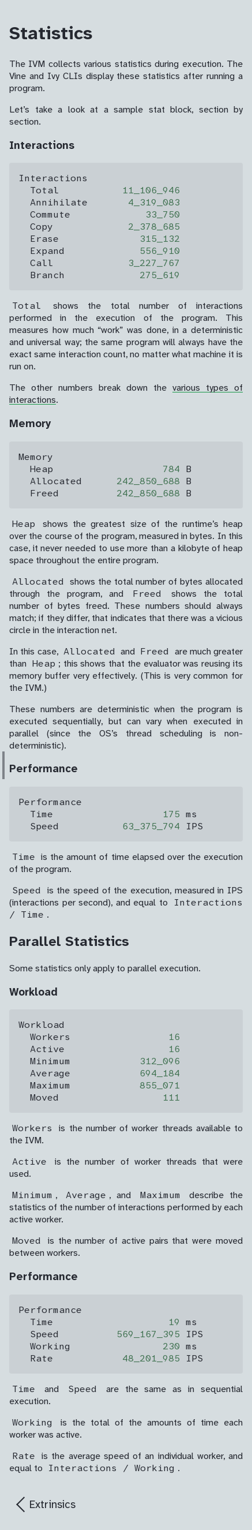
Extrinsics (52, 1504)
